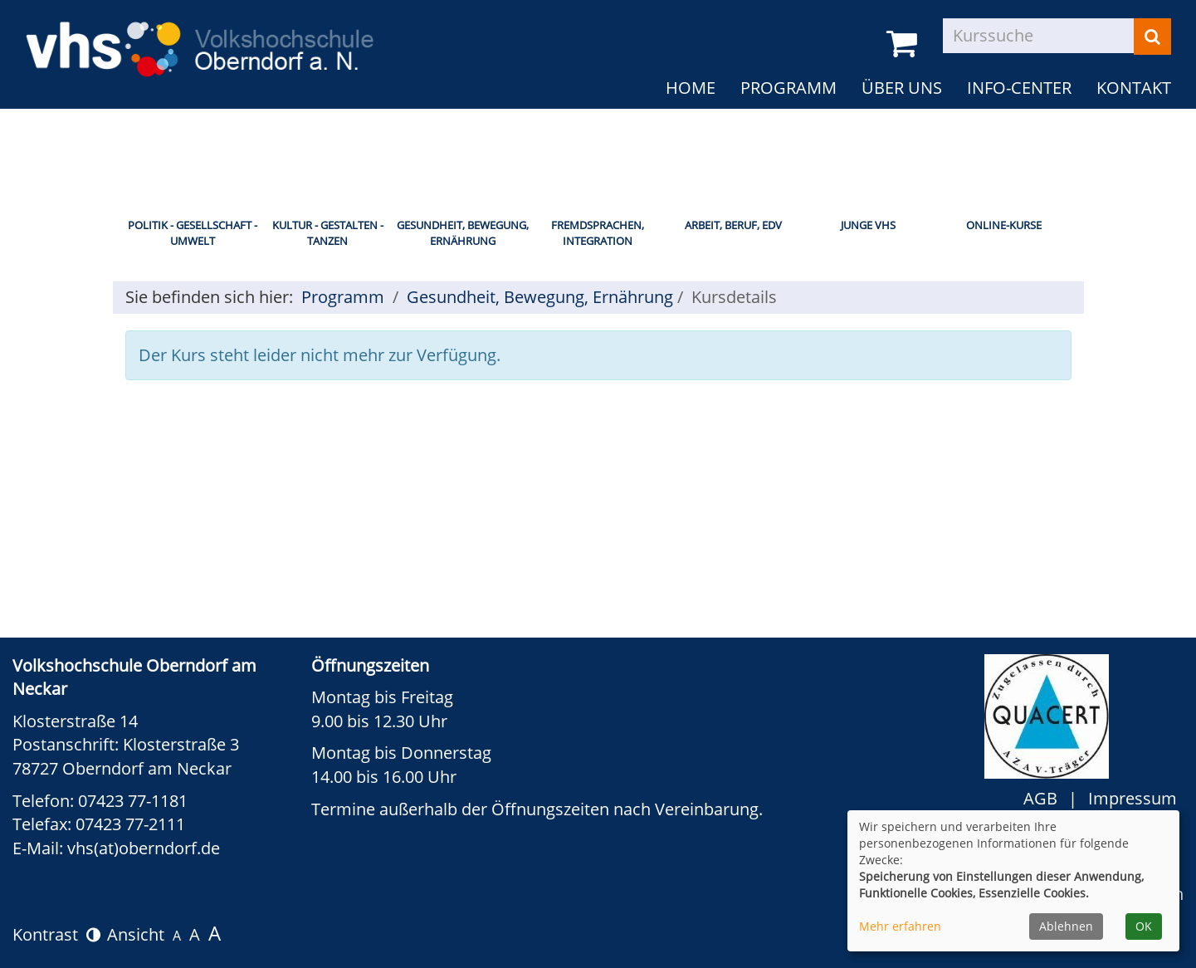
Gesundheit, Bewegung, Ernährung (463, 233)
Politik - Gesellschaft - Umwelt (192, 233)
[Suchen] (1152, 36)
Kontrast (56, 934)
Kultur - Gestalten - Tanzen (327, 233)
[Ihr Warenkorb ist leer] (904, 44)
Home (690, 87)
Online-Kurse (1004, 225)
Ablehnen (1066, 926)
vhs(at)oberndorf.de (143, 848)
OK (1143, 926)
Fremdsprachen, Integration (597, 233)
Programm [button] (788, 87)
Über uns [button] (902, 87)
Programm (342, 297)
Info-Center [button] (1019, 87)
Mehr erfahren (900, 926)
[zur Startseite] (199, 38)
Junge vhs (868, 225)
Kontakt (1133, 87)
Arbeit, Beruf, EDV (733, 225)
